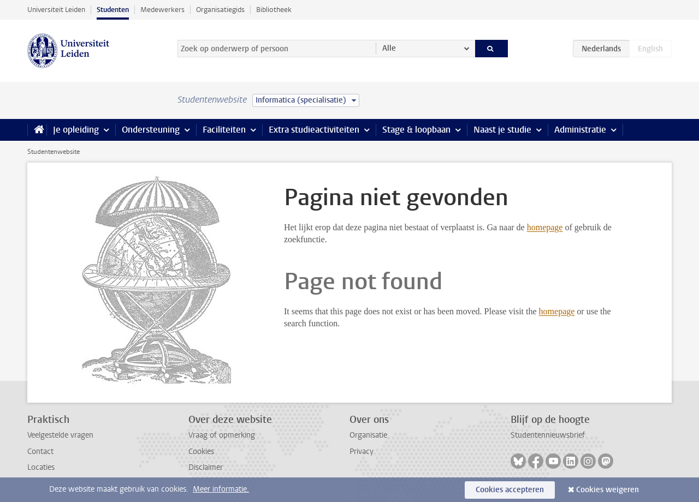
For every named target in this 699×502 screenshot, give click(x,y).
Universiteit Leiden (56, 9)
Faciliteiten (224, 129)
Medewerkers (162, 9)
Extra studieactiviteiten (314, 129)
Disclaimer (205, 467)
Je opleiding (76, 129)
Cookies (201, 451)
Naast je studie (502, 129)
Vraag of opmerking (221, 435)
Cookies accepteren (510, 490)
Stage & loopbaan (416, 129)
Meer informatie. (221, 489)
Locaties (41, 467)
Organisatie (368, 435)
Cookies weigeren (607, 490)
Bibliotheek (274, 9)
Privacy (362, 451)
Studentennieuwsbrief (548, 435)
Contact (40, 451)
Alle (389, 48)
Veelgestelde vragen (60, 435)
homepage (545, 227)
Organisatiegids (220, 9)
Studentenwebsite (53, 151)
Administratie (580, 129)
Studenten (113, 9)
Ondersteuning (151, 129)
